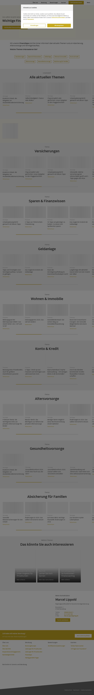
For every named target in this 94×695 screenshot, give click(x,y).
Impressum (30, 19)
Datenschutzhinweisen (58, 17)
